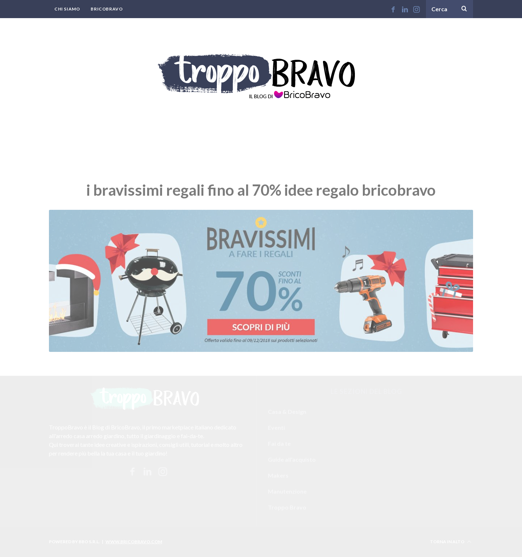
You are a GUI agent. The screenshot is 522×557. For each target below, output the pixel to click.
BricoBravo (107, 9)
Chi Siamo (67, 9)
